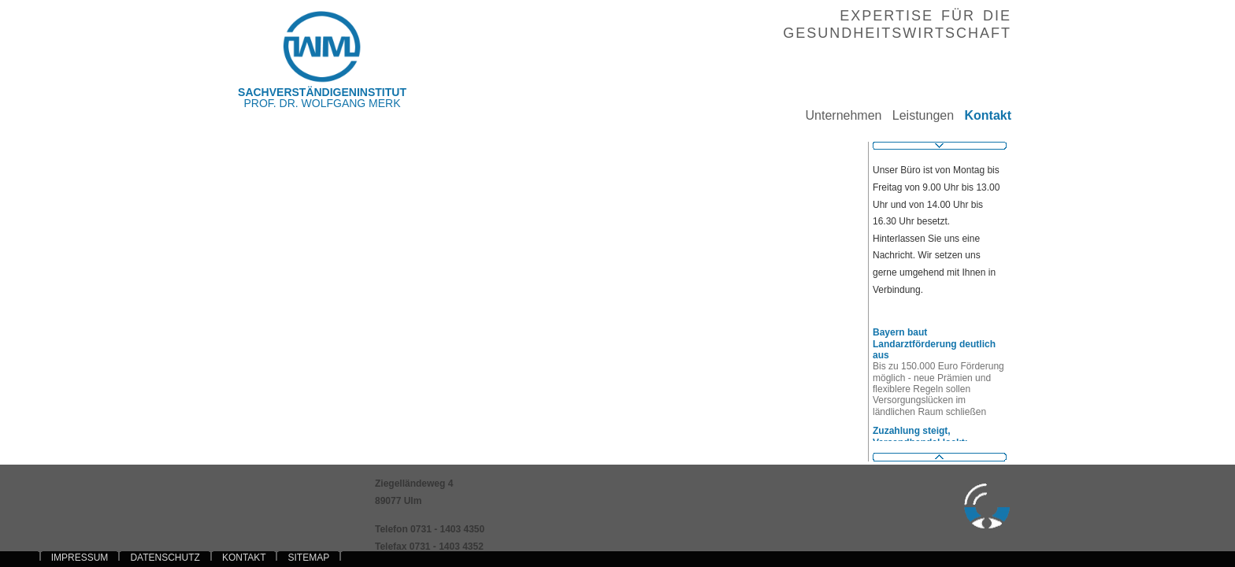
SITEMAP (308, 557)
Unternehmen (838, 115)
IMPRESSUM (80, 557)
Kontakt (982, 115)
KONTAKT (244, 557)
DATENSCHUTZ (164, 557)
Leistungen (917, 115)
